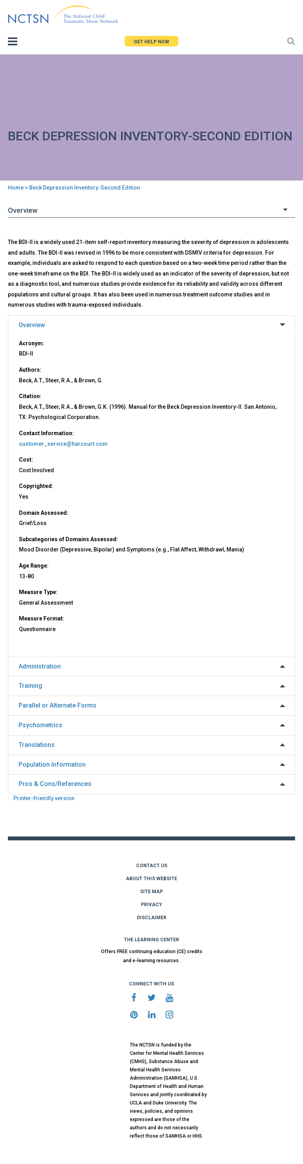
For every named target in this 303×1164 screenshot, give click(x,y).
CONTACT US (151, 865)
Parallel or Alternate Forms (57, 705)
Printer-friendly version (44, 798)
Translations (37, 745)
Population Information (52, 764)
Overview (32, 325)
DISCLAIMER (151, 917)
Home (16, 187)
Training (30, 685)
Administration (40, 666)
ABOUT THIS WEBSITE (151, 878)
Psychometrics (40, 725)
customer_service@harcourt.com (63, 444)
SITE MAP (151, 891)
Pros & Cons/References (55, 784)
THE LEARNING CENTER (151, 939)
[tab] (151, 325)
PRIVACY (151, 904)
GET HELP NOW (151, 42)
